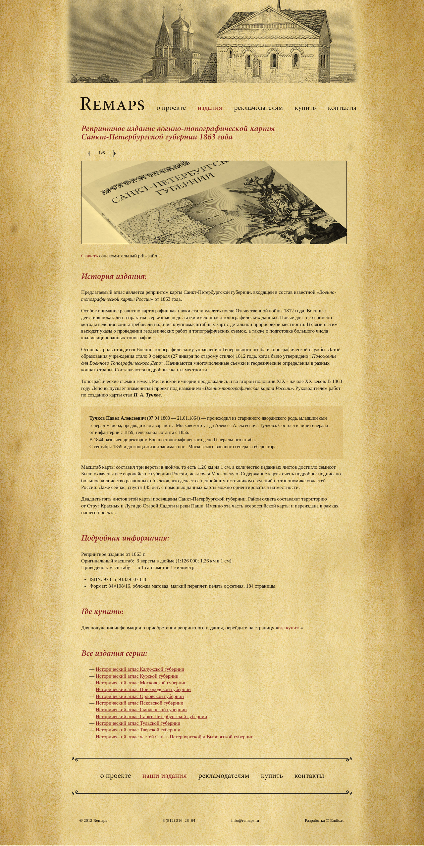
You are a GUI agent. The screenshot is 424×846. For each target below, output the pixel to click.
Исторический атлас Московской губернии (141, 682)
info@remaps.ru (245, 820)
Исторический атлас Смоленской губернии (141, 709)
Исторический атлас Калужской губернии (140, 669)
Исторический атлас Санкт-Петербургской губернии (151, 716)
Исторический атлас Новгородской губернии (143, 689)
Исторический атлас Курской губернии (137, 676)
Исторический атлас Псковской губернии (140, 703)
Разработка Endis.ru (324, 820)
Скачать (89, 255)
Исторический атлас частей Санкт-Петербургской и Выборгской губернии (174, 736)
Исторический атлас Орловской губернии (140, 696)
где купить (289, 627)
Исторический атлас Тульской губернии (138, 723)
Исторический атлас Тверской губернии (138, 729)
